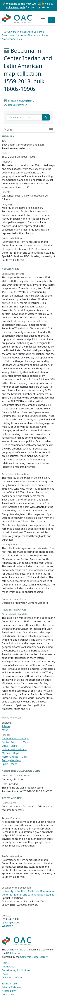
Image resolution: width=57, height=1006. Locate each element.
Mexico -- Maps (10, 753)
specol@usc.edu (11, 922)
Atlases (6, 726)
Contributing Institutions (16, 970)
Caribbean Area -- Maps (15, 738)
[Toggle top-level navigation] (43, 19)
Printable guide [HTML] (21, 100)
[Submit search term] (46, 117)
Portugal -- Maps (11, 760)
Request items (16, 105)
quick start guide (15, 7)
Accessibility (9, 990)
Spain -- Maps (9, 764)
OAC (17, 18)
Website (6, 926)
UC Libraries (13, 953)
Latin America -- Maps (14, 749)
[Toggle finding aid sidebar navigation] (28, 130)
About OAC (8, 966)
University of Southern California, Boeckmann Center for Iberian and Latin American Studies (25, 35)
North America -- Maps (15, 756)
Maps (5, 730)
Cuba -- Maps (9, 745)
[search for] (24, 117)
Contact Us (8, 994)
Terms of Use (9, 983)
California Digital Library (34, 956)
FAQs (5, 973)
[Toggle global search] (51, 19)
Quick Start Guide (12, 977)
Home (5, 963)
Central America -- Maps (15, 742)
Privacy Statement (12, 987)
